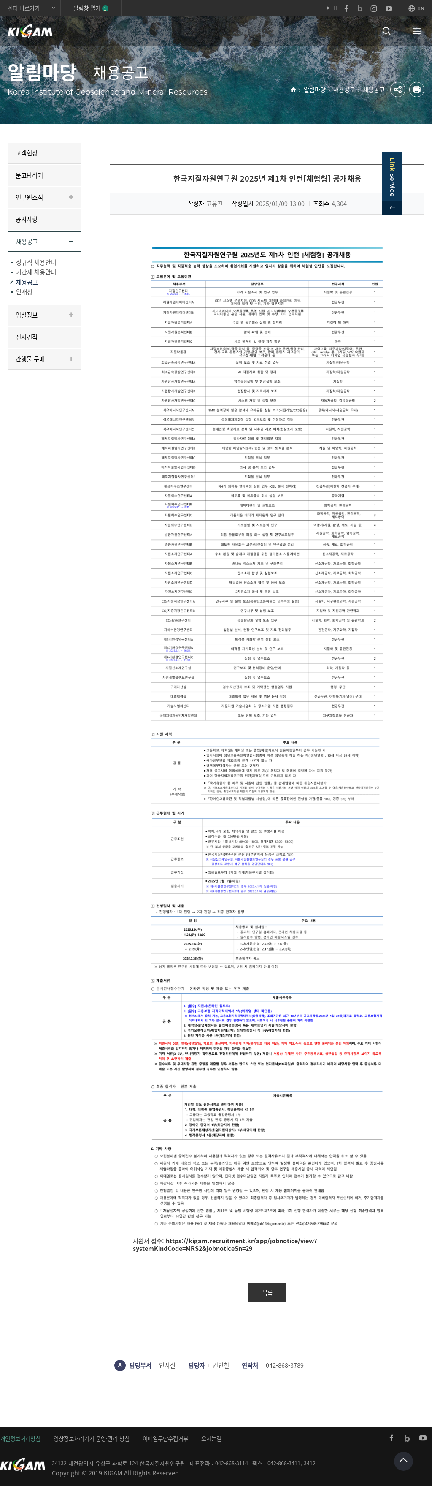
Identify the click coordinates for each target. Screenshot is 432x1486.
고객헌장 (27, 153)
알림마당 (315, 89)
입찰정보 (27, 315)
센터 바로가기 (24, 8)
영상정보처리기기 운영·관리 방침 (92, 1438)
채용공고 (344, 89)
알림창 (90, 8)
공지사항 (27, 219)
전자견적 (27, 337)
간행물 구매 (30, 359)
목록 (267, 1292)
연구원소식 (29, 197)
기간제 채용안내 (36, 272)
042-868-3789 (285, 1365)
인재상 (24, 292)
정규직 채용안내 (36, 262)
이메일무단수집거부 (165, 1438)
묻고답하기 (29, 175)
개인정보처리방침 (20, 1438)
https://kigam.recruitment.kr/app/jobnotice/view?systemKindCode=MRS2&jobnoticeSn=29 (225, 1244)
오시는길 (211, 1438)
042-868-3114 (231, 1463)
